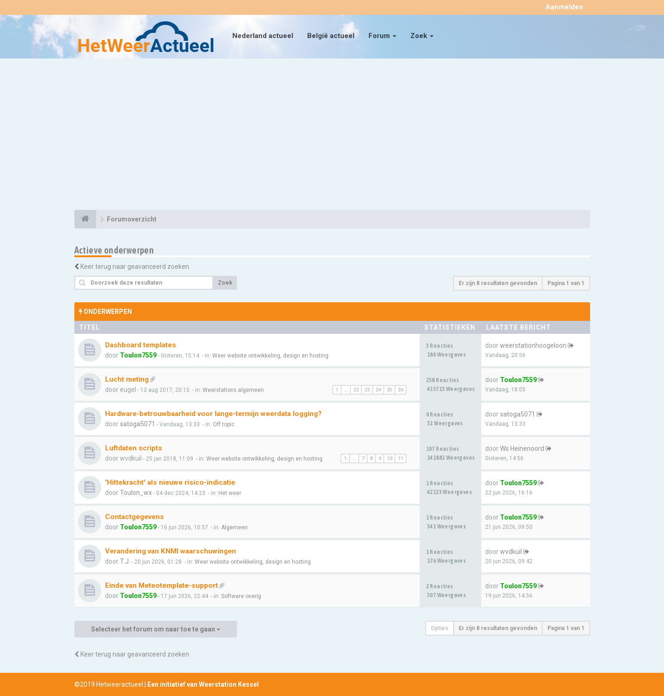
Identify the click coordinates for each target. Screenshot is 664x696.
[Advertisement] (332, 136)
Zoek (422, 36)
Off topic (224, 424)
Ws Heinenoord (522, 448)
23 (367, 390)
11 (400, 458)
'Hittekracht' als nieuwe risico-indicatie (170, 482)
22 (356, 390)
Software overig (241, 596)
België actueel (331, 36)
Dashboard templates (140, 345)
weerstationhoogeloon (533, 345)
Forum (382, 36)
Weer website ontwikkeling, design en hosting (270, 355)
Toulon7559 (138, 355)
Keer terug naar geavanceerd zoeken (134, 266)
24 (378, 390)
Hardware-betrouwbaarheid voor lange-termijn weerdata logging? (213, 414)
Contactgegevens (134, 517)
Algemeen (234, 527)
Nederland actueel (262, 36)
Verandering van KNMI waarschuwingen (170, 551)
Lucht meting (127, 379)
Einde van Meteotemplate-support (161, 585)
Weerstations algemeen (233, 390)
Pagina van (566, 283)
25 (389, 390)
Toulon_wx (136, 492)
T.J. (125, 561)
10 (389, 458)
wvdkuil (511, 551)
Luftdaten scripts (133, 448)
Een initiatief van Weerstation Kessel (203, 684)
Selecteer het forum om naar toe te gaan (155, 629)
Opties (439, 628)
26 (400, 390)
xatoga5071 (137, 424)
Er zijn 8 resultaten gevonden (498, 283)
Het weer (229, 493)
